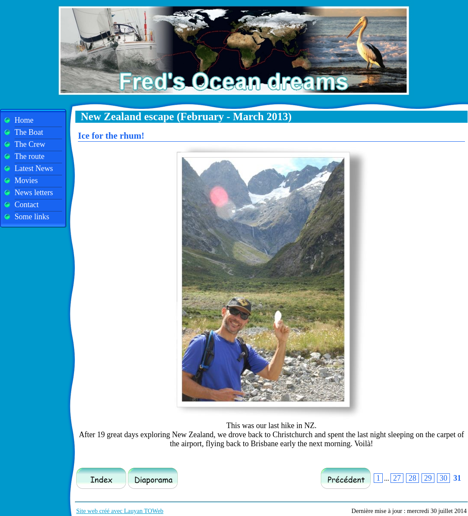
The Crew (30, 144)
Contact (27, 204)
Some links (32, 216)
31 (457, 478)
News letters (34, 192)
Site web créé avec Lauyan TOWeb (120, 510)
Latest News (34, 168)
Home (24, 120)
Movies (26, 180)
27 (397, 478)
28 (412, 478)
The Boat (29, 132)
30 (443, 478)
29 (428, 478)
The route (29, 156)
